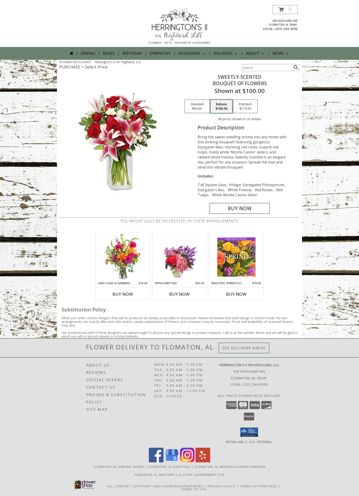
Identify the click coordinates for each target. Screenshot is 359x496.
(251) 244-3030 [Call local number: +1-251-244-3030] (286, 29)
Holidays (226, 53)
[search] (295, 67)
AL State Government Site (201, 474)
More (281, 53)
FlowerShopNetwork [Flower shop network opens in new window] (182, 486)
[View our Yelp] (203, 461)
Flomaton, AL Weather (154, 474)
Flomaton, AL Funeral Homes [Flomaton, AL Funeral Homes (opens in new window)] (119, 466)
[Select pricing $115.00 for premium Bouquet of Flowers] (245, 106)
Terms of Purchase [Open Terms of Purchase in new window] (258, 486)
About (255, 53)
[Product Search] (266, 67)
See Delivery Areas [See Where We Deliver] (244, 348)
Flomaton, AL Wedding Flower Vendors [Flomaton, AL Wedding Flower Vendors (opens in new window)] (230, 466)
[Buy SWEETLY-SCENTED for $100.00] (239, 208)
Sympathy (160, 53)
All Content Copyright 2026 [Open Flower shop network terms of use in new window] (134, 486)
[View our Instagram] (187, 461)
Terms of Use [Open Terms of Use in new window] (194, 489)
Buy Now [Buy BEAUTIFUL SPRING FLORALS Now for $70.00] (236, 294)
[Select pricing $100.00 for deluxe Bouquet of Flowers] (221, 106)
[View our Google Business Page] (171, 461)
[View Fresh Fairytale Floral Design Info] (179, 257)
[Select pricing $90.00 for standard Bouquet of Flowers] (197, 106)
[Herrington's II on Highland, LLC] (179, 26)
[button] (285, 9)
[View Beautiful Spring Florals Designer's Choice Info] (236, 257)
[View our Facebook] (156, 461)
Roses (109, 53)
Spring (88, 53)
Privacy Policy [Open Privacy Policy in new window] (222, 486)
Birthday (132, 53)
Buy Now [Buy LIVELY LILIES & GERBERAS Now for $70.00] (122, 294)
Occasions (192, 53)
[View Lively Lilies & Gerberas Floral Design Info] (123, 257)
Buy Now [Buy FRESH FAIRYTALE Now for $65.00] (179, 294)
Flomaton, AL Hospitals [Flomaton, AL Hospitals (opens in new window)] (170, 466)
